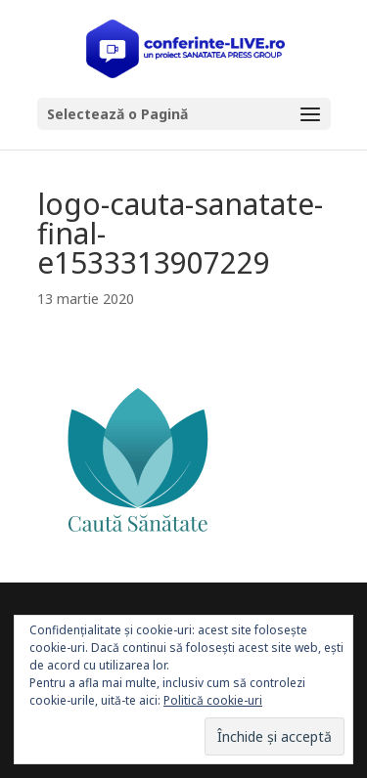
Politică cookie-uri (212, 700)
